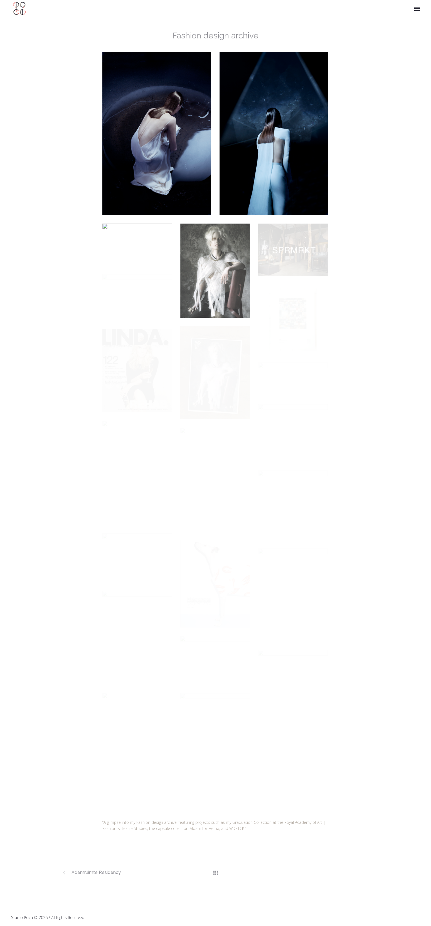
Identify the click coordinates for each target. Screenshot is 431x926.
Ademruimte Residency (96, 872)
